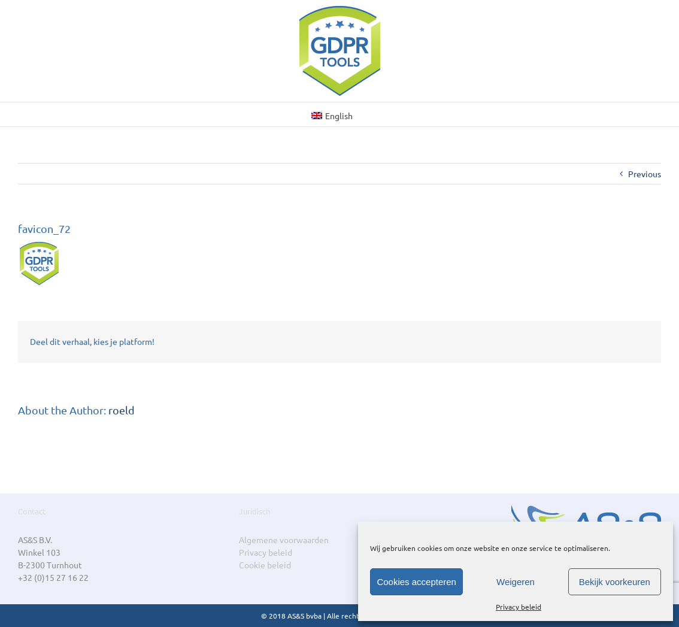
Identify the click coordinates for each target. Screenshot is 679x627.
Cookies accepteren (416, 582)
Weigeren (515, 582)
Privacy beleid (518, 606)
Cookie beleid (265, 564)
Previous (644, 173)
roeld (121, 410)
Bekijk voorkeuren (614, 582)
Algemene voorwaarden (284, 539)
